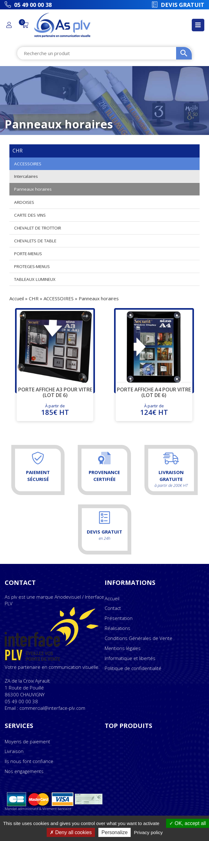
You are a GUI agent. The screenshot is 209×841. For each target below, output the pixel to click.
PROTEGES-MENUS (32, 266)
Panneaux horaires (33, 189)
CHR (34, 298)
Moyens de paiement (27, 741)
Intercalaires (26, 176)
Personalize (115, 832)
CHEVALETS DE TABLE (35, 241)
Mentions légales (123, 648)
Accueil (16, 298)
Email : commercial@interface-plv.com (45, 708)
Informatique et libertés (130, 658)
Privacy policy (148, 832)
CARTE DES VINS (30, 215)
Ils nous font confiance (29, 761)
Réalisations (117, 628)
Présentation (119, 618)
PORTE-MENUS (28, 253)
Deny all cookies (71, 832)
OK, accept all (187, 823)
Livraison (14, 751)
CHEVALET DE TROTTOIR (37, 228)
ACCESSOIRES (27, 164)
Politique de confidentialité (133, 668)
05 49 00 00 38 (21, 701)
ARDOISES (24, 202)
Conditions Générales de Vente (138, 638)
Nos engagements (24, 771)
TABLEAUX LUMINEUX (34, 279)
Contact (113, 608)
